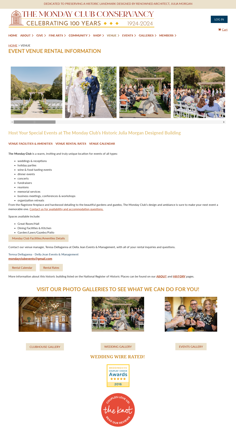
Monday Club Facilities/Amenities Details (38, 238)
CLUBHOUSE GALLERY (45, 346)
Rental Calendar (22, 267)
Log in (219, 19)
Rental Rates (51, 267)
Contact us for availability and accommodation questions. (66, 209)
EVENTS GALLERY (191, 346)
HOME (12, 45)
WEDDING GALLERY (118, 346)
